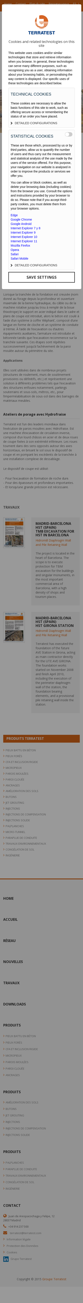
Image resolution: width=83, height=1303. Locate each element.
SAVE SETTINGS (41, 277)
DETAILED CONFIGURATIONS (34, 123)
